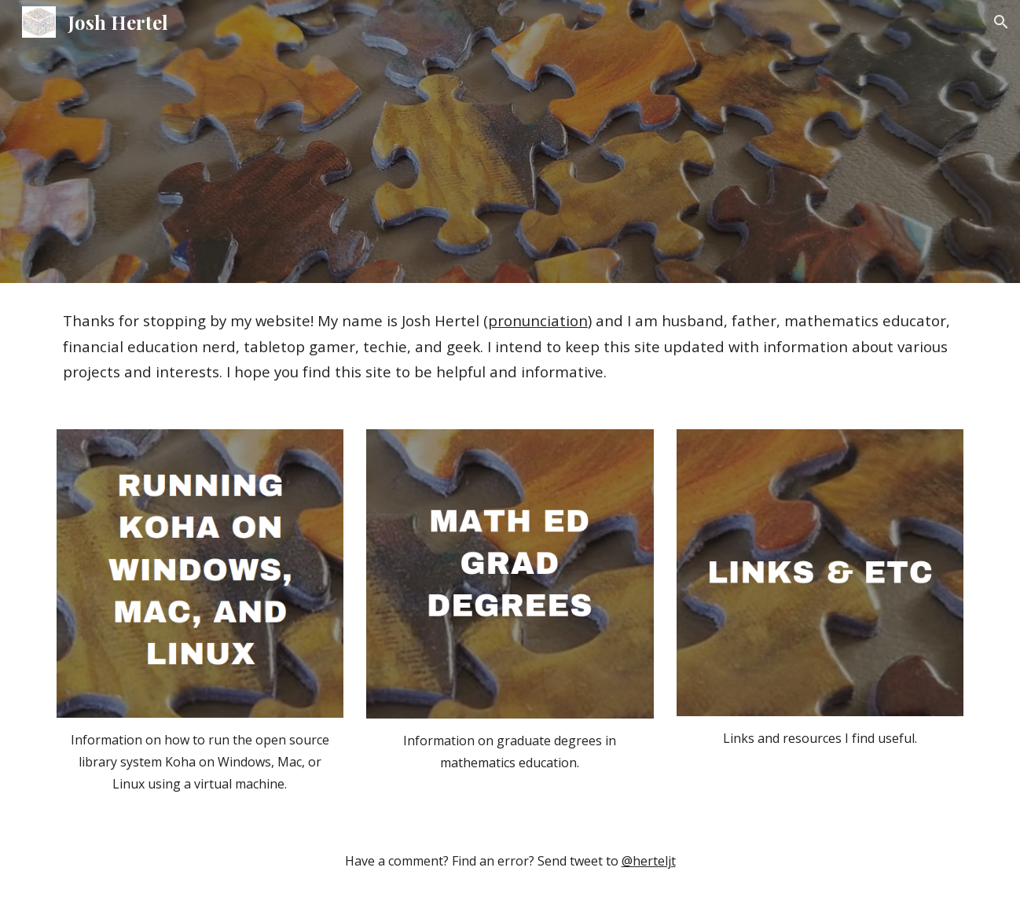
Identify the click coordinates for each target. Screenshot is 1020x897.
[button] (1001, 22)
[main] (510, 347)
